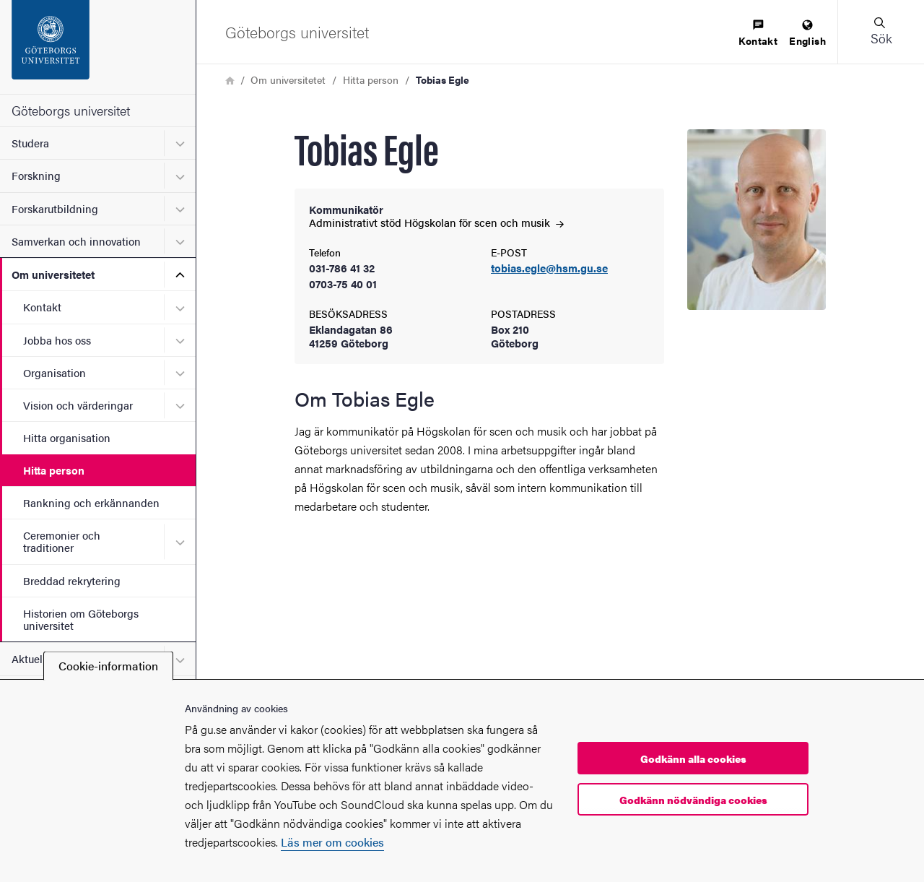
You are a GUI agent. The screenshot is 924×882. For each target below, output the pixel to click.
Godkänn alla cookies (693, 758)
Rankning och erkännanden (91, 502)
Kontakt (42, 306)
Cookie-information (108, 665)
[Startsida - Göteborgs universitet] (98, 47)
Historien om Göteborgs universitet (81, 619)
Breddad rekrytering (72, 580)
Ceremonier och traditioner (61, 541)
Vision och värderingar (78, 404)
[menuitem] (758, 33)
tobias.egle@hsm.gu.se (549, 268)
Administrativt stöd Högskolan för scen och (436, 222)
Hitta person (53, 469)
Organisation (54, 372)
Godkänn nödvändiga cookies (693, 799)
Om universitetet (53, 274)
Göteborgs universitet (71, 110)
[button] (880, 32)
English (807, 34)
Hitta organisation (66, 437)
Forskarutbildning (55, 208)
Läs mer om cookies (332, 842)
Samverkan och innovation (76, 240)
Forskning (36, 175)
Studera (30, 142)
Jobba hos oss (57, 339)
